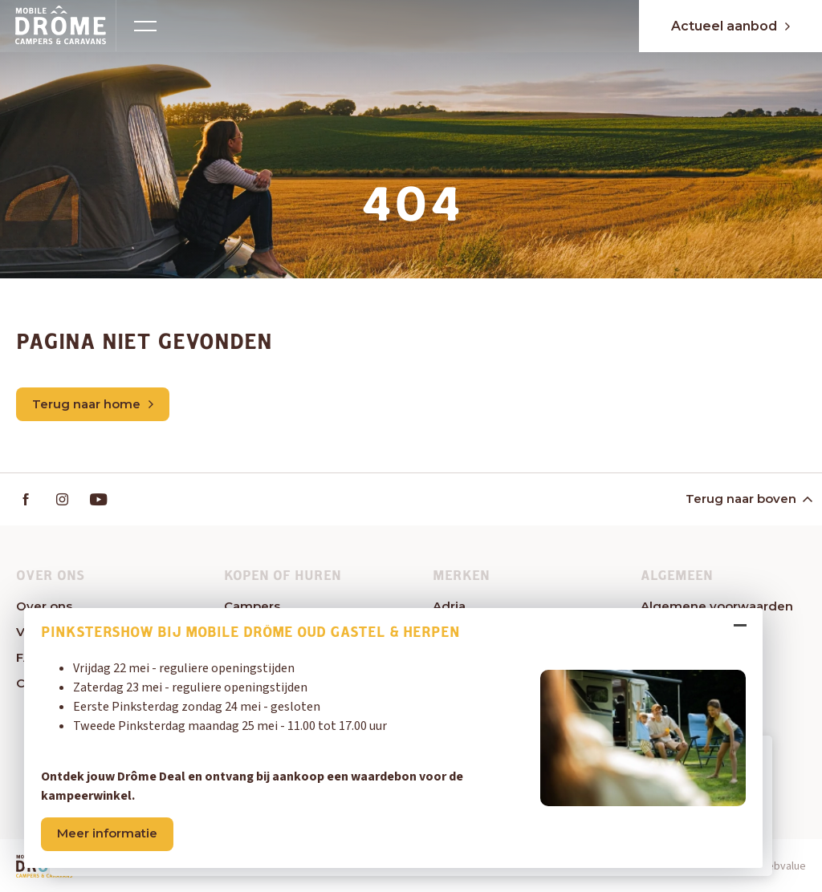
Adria (449, 606)
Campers (252, 606)
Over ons (44, 606)
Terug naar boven (748, 498)
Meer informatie (107, 833)
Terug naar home (92, 404)
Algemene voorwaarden (717, 606)
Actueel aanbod (730, 26)
